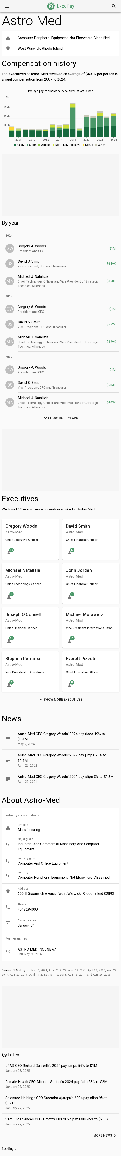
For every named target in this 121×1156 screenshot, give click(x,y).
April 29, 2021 (77, 970)
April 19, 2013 (57, 974)
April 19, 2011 (77, 974)
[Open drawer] (7, 6)
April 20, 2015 (19, 974)
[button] (60, 6)
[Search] (114, 6)
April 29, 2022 (58, 970)
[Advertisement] (60, 185)
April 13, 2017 (96, 970)
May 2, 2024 (39, 970)
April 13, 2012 (38, 974)
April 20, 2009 (102, 974)
